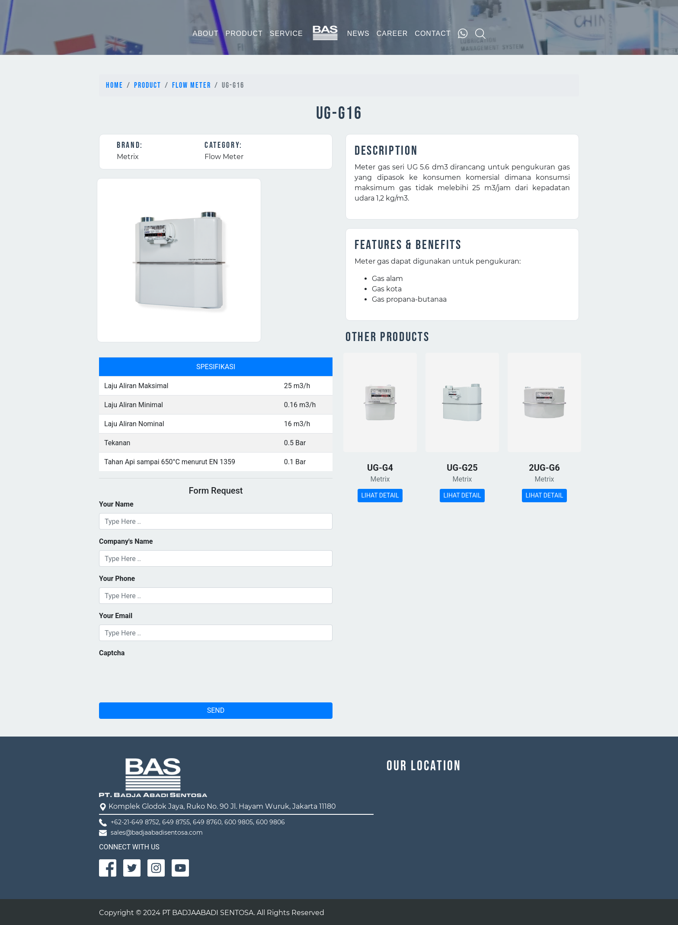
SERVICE (286, 33)
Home (114, 85)
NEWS (358, 33)
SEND (216, 710)
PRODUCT (244, 33)
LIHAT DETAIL (380, 495)
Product (147, 85)
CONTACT (433, 33)
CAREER (392, 33)
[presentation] (164, 678)
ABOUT (205, 33)
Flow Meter (191, 85)
